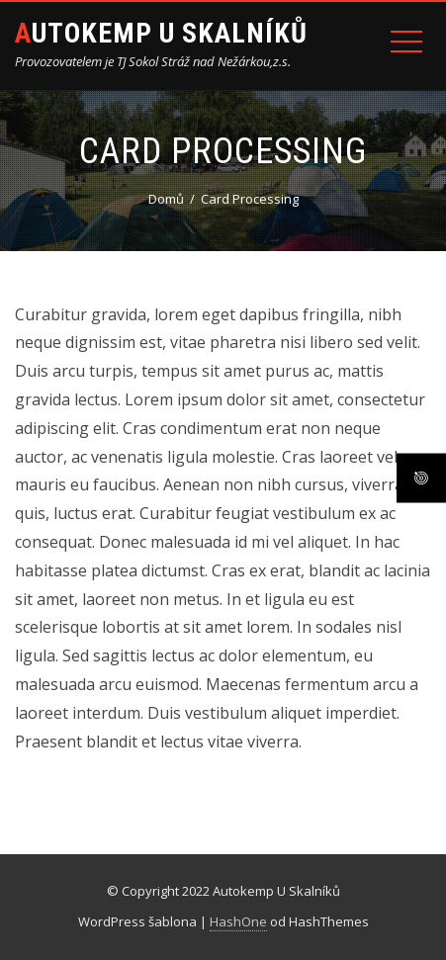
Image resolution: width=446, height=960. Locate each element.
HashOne (238, 921)
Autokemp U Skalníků (161, 33)
